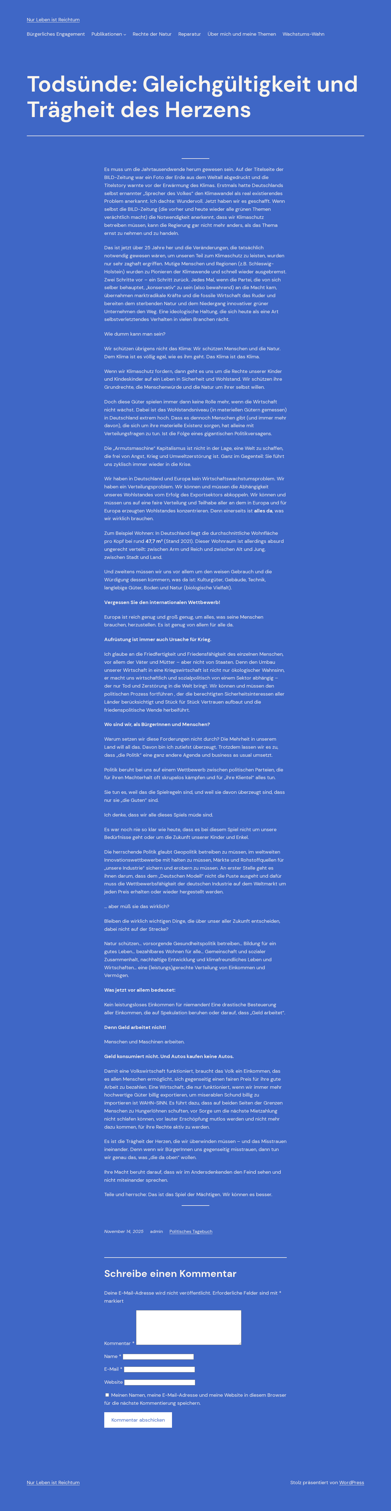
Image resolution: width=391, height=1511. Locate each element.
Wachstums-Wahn (303, 34)
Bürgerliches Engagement (56, 34)
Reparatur (189, 34)
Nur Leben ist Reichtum (53, 19)
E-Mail (113, 1375)
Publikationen (107, 34)
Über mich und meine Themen (242, 34)
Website (113, 1388)
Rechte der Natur (152, 34)
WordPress (351, 1489)
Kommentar (119, 1350)
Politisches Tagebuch (191, 1231)
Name (112, 1363)
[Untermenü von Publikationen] (124, 34)
